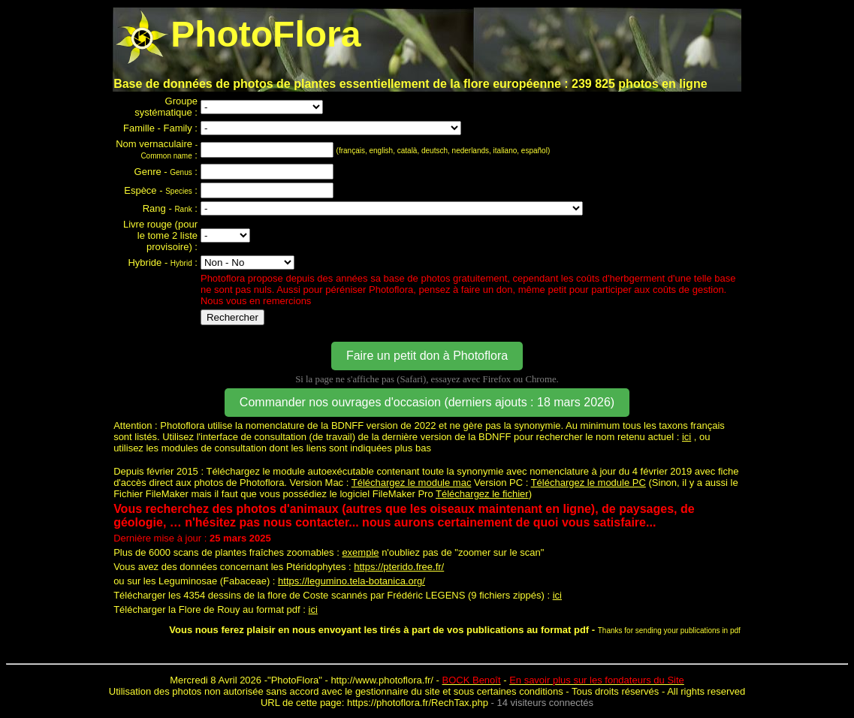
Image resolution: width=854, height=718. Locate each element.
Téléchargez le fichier (482, 493)
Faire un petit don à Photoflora (427, 355)
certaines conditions (520, 691)
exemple (360, 552)
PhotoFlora (295, 680)
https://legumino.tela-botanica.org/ (351, 581)
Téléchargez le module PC (588, 482)
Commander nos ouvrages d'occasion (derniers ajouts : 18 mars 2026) (427, 402)
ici (686, 436)
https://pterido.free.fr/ (399, 566)
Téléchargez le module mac (412, 482)
